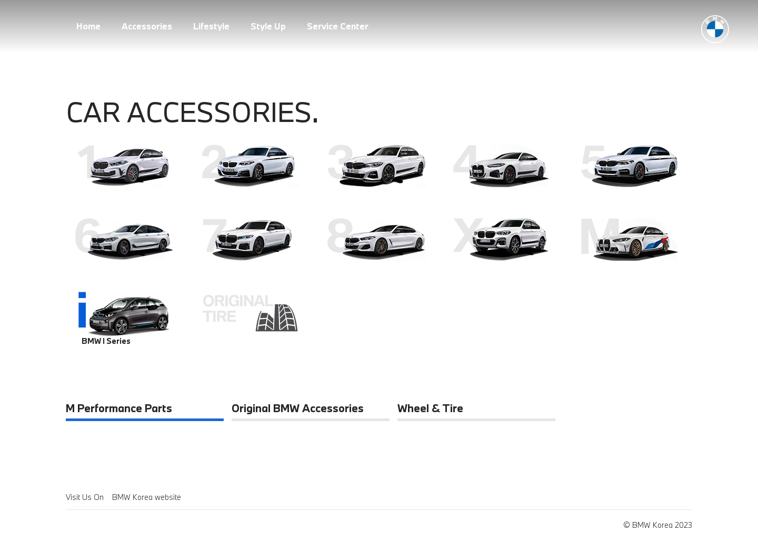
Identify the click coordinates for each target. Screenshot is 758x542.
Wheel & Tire (430, 409)
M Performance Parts (119, 409)
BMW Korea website (146, 497)
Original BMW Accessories (298, 409)
